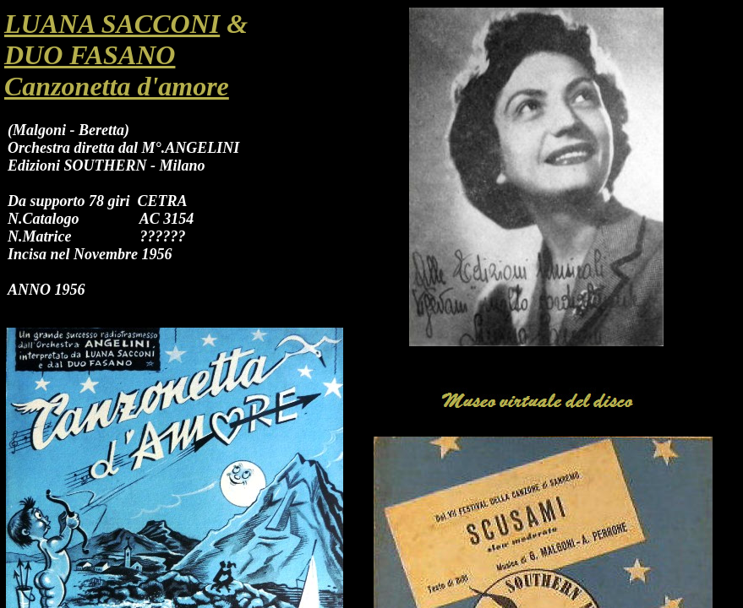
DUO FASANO (89, 55)
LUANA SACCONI (112, 23)
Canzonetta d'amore (116, 86)
